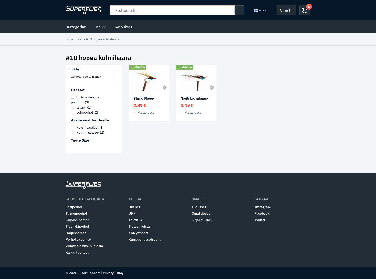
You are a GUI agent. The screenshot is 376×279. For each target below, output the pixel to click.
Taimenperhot (76, 213)
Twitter (260, 220)
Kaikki (101, 26)
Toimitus (135, 220)
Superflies (73, 39)
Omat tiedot (201, 213)
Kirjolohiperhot (77, 220)
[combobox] (92, 76)
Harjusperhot (76, 233)
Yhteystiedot (138, 233)
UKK (132, 213)
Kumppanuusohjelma (145, 239)
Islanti (83, 107)
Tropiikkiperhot (77, 226)
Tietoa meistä (139, 226)
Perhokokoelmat (78, 239)
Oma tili (286, 10)
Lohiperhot (87, 112)
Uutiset (134, 207)
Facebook (262, 213)
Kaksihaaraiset (90, 127)
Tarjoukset (123, 26)
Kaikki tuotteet (77, 252)
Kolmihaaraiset (90, 132)
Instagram (263, 207)
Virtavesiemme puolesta (84, 246)
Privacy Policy (113, 273)
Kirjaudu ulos (202, 220)
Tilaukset (199, 207)
